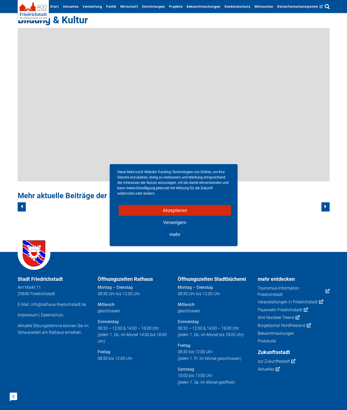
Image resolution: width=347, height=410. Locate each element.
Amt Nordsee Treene (279, 317)
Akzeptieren (175, 210)
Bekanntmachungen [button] (203, 6)
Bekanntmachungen (276, 333)
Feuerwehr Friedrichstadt (283, 310)
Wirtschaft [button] (129, 6)
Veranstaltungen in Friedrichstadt (290, 302)
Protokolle (267, 341)
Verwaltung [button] (92, 6)
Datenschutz (52, 315)
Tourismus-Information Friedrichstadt (294, 291)
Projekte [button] (176, 6)
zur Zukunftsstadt (276, 361)
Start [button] (54, 6)
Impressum (28, 315)
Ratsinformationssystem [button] (300, 6)
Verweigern (174, 222)
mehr (175, 234)
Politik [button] (111, 6)
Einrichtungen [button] (153, 6)
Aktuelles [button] (71, 6)
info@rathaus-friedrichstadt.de (58, 304)
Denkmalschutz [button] (237, 6)
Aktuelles (269, 369)
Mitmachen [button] (263, 6)
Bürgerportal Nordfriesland (284, 325)
